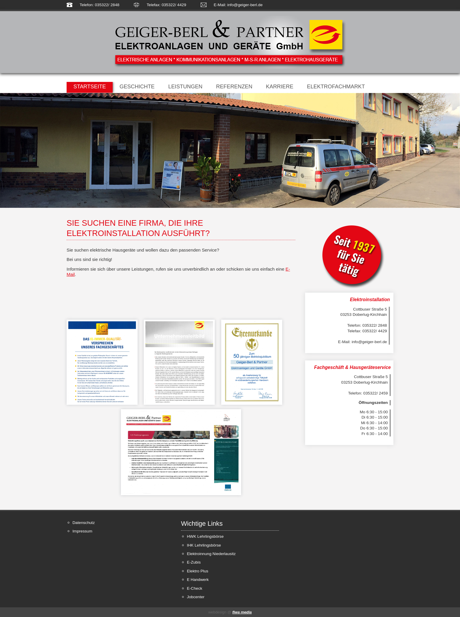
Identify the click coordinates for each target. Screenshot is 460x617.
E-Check (194, 588)
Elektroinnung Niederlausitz (211, 554)
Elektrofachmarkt (336, 86)
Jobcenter (195, 597)
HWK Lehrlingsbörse (205, 536)
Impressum (82, 531)
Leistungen (185, 86)
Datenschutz (83, 522)
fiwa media (242, 612)
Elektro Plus (197, 571)
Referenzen (234, 86)
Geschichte (137, 86)
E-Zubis (194, 562)
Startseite (89, 86)
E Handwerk (198, 579)
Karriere (279, 86)
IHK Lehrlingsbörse (204, 545)
